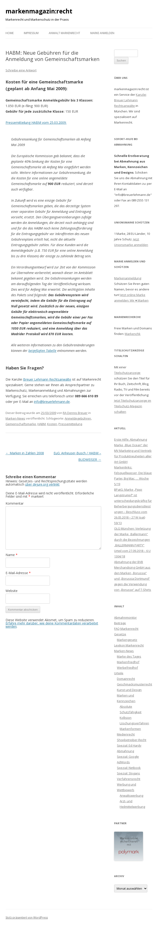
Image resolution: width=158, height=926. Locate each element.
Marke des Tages (129, 656)
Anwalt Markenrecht (64, 33)
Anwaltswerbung (131, 795)
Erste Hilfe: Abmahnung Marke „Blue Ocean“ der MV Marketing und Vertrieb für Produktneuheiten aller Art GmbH (133, 450)
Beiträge (120, 623)
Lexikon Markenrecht (129, 645)
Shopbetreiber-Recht (131, 740)
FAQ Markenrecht (126, 629)
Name (12, 555)
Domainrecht (126, 679)
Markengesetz (127, 640)
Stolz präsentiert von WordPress (27, 918)
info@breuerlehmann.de (52, 401)
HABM (41, 424)
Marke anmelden (102, 33)
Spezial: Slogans (128, 773)
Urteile (118, 673)
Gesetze (120, 634)
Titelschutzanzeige (127, 373)
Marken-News (15, 418)
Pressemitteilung (70, 424)
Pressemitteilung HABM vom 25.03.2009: (36, 122)
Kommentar (15, 503)
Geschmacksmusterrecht (134, 684)
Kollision (125, 718)
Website (12, 591)
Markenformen (130, 729)
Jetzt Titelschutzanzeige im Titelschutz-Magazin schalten (132, 406)
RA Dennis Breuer (75, 413)
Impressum (31, 33)
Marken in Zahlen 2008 (25, 453)
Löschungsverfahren (134, 723)
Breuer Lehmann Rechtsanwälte (47, 379)
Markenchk (132, 334)
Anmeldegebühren (78, 418)
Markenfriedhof (128, 662)
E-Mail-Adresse (18, 573)
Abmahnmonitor (125, 617)
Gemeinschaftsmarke (21, 424)
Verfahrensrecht (128, 779)
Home (10, 33)
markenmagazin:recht (39, 11)
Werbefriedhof (127, 667)
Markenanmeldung (127, 278)
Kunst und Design (129, 690)
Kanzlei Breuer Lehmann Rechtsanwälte (130, 100)
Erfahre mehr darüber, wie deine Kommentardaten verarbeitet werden (52, 625)
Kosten (52, 424)
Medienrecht (126, 734)
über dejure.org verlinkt (42, 484)
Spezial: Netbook (129, 768)
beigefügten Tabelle (42, 350)
